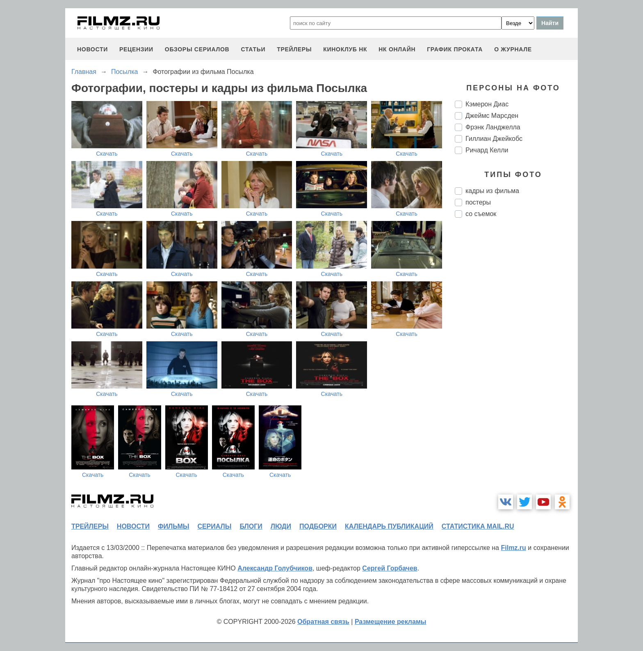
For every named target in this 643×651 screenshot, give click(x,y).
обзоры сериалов (197, 49)
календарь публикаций (389, 526)
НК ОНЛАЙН (397, 49)
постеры (478, 202)
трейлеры (294, 49)
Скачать (107, 153)
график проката (455, 49)
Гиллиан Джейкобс (493, 138)
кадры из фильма (492, 190)
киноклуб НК (345, 49)
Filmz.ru (513, 547)
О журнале (513, 49)
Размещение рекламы (390, 621)
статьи (253, 49)
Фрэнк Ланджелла (492, 127)
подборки (318, 526)
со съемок (480, 213)
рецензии (136, 49)
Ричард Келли (486, 150)
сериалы (214, 526)
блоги (250, 526)
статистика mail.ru (478, 526)
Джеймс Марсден (491, 115)
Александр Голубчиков (274, 568)
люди (281, 526)
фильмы (173, 526)
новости (92, 49)
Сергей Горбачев (389, 568)
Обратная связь (323, 621)
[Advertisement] (516, 361)
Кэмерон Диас (486, 104)
